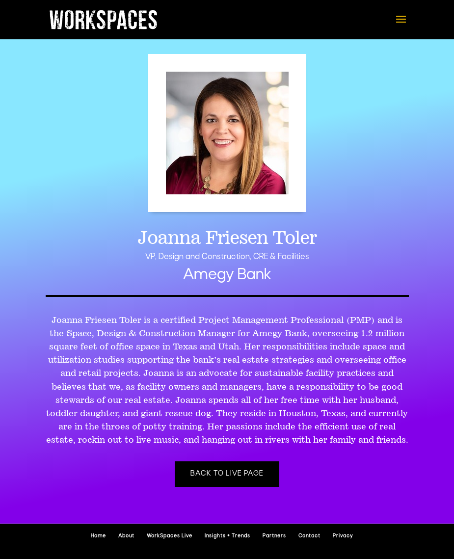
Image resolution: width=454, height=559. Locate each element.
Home (98, 536)
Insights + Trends (227, 536)
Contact (309, 536)
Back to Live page (227, 474)
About (126, 536)
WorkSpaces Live (169, 536)
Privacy (343, 536)
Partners (274, 536)
